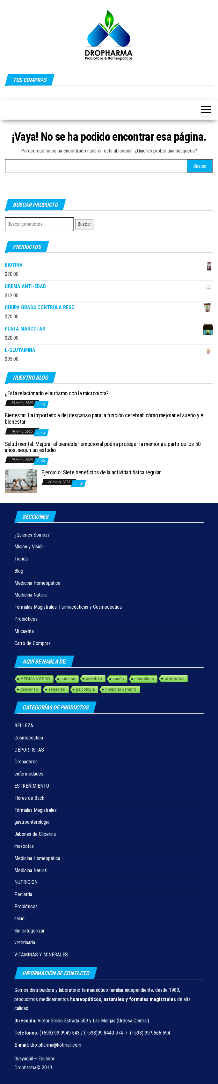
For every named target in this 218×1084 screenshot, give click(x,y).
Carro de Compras (32, 643)
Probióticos (26, 619)
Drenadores (26, 762)
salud (19, 919)
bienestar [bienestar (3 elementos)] (174, 678)
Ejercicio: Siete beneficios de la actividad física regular (101, 472)
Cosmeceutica (28, 738)
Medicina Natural (30, 595)
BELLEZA (23, 726)
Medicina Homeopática (37, 583)
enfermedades (28, 774)
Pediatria (23, 894)
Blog (18, 571)
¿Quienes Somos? (32, 535)
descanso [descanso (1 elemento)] (29, 689)
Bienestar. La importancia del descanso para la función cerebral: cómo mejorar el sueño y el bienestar (104, 418)
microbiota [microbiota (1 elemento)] (144, 679)
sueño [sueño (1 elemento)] (118, 679)
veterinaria (24, 942)
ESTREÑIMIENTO (31, 786)
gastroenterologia (31, 822)
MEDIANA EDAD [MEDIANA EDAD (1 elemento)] (35, 679)
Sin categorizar (29, 931)
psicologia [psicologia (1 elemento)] (85, 689)
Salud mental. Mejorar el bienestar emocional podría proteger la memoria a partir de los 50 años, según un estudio (103, 447)
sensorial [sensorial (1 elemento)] (56, 689)
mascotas (24, 846)
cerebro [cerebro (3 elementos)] (94, 678)
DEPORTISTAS (29, 750)
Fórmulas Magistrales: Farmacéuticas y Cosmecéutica (68, 607)
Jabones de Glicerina (35, 834)
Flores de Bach (29, 798)
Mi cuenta (24, 631)
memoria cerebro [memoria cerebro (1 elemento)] (120, 689)
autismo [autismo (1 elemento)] (68, 679)
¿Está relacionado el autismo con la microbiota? (57, 393)
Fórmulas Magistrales (35, 810)
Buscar (84, 224)
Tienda (21, 559)
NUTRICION (26, 882)
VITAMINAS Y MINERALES (41, 955)
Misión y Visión (29, 547)
